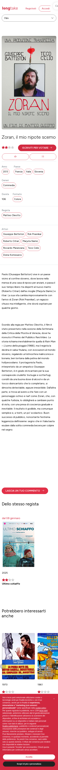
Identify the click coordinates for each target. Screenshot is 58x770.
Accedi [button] (46, 8)
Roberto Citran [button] (11, 241)
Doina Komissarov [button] (12, 255)
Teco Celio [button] (33, 248)
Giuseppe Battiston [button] (13, 234)
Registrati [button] (30, 8)
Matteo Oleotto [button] (12, 215)
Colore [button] (17, 199)
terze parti (43, 711)
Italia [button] (28, 171)
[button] (37, 148)
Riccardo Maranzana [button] (13, 248)
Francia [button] (19, 171)
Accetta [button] (29, 757)
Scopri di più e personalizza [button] (29, 764)
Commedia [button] (9, 185)
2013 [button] (5, 171)
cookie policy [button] (40, 708)
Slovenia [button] (38, 171)
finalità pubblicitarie (10, 726)
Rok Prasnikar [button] (34, 234)
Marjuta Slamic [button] (30, 241)
